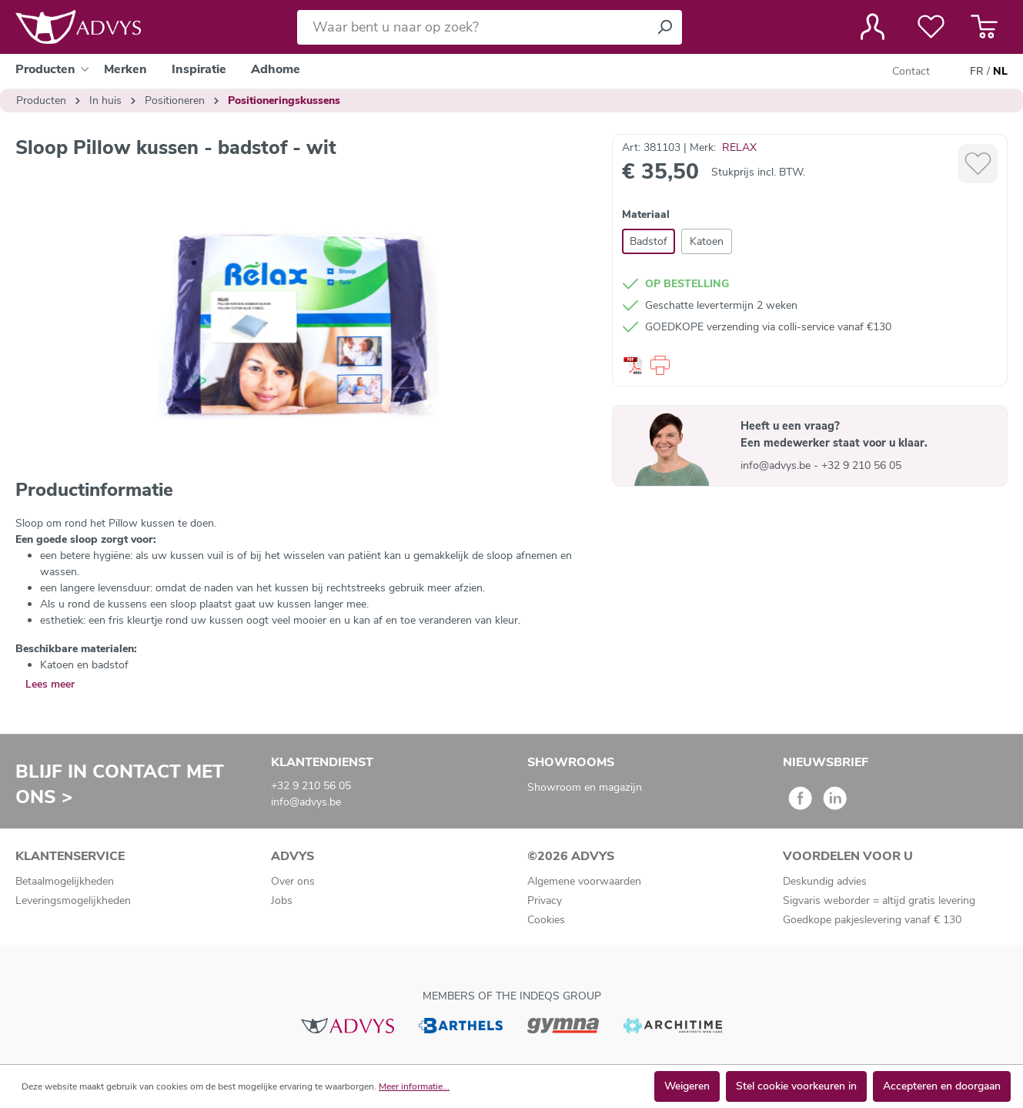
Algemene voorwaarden (584, 881)
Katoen (707, 241)
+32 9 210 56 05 (861, 465)
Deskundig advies (825, 881)
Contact (911, 71)
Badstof (648, 241)
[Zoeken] (664, 27)
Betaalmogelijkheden (64, 881)
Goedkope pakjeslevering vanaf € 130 (872, 919)
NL (1000, 71)
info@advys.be (777, 465)
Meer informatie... (414, 1086)
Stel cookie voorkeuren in (796, 1086)
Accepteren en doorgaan (942, 1086)
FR (977, 71)
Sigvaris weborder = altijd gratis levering (879, 900)
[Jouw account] (872, 27)
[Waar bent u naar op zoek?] (472, 27)
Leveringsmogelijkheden (73, 900)
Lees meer (50, 684)
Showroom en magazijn (584, 787)
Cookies (546, 919)
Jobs (282, 900)
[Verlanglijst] (931, 27)
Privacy (544, 900)
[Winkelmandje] (984, 27)
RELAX (739, 147)
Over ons (293, 881)
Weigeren (687, 1086)
